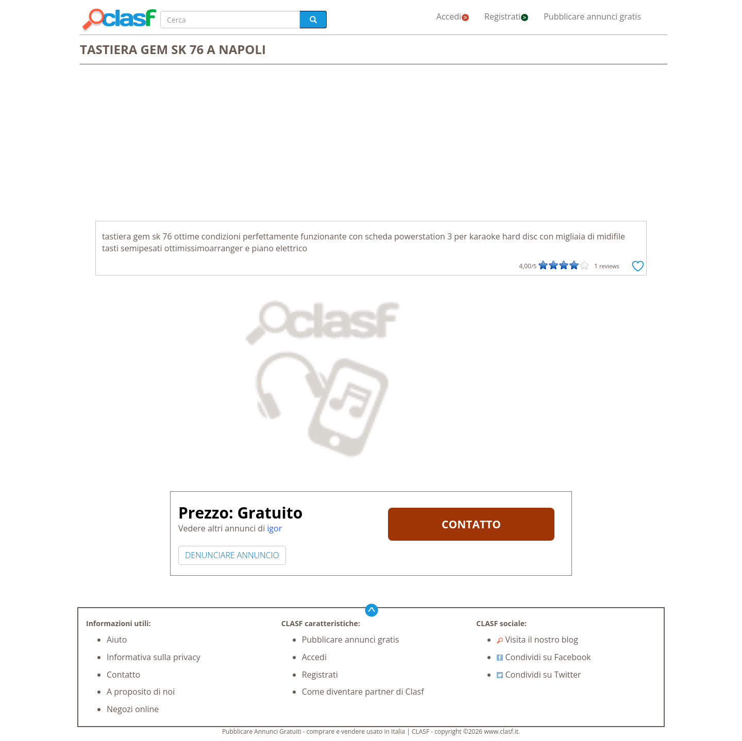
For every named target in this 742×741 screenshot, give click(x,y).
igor (274, 528)
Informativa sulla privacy (153, 657)
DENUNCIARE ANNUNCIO (232, 555)
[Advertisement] (371, 144)
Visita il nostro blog (537, 639)
